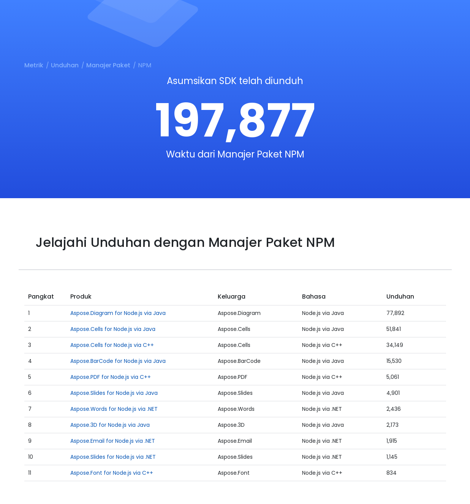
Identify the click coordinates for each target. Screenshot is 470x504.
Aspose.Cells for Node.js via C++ (112, 345)
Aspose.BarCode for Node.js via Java (118, 361)
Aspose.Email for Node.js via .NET (112, 441)
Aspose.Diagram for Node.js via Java (118, 313)
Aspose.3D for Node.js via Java (110, 425)
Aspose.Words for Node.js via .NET (114, 409)
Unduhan (65, 65)
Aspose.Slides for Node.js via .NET (113, 457)
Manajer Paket (108, 65)
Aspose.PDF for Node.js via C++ (110, 377)
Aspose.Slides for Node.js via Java (114, 393)
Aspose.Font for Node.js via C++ (111, 473)
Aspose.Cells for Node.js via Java (112, 329)
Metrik (33, 65)
